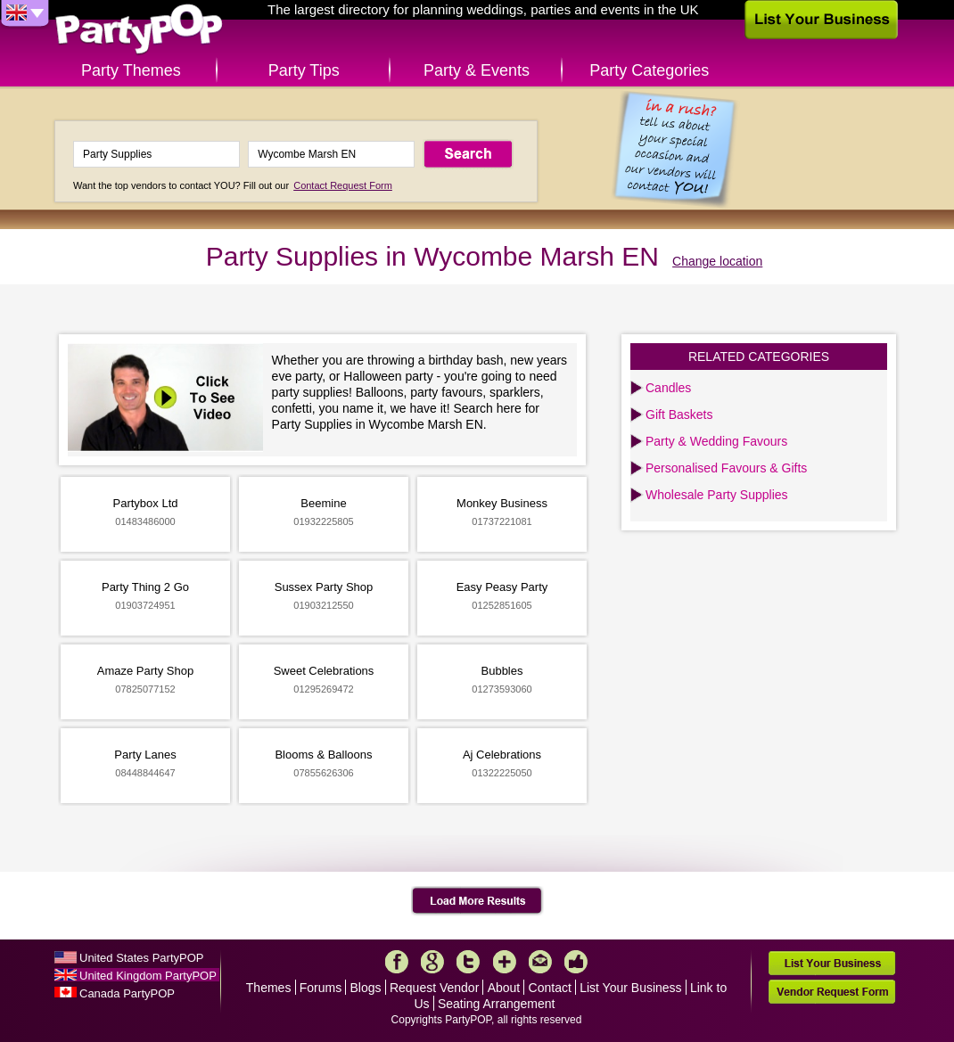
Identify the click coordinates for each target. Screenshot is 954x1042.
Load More (477, 901)
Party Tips (304, 70)
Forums (320, 987)
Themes (269, 987)
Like (576, 961)
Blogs (366, 987)
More (504, 961)
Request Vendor (434, 987)
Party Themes (131, 70)
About (504, 987)
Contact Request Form (342, 185)
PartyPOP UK (139, 30)
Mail (540, 961)
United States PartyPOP (141, 957)
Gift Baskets (679, 414)
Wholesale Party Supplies (717, 495)
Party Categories (649, 70)
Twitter (468, 961)
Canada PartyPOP (127, 993)
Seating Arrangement (496, 1004)
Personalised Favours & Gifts (726, 468)
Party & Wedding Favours (716, 441)
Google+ (432, 961)
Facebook (396, 961)
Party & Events (477, 70)
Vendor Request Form (832, 992)
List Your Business (630, 987)
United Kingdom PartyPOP (148, 975)
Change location (717, 261)
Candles (668, 388)
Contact (550, 987)
